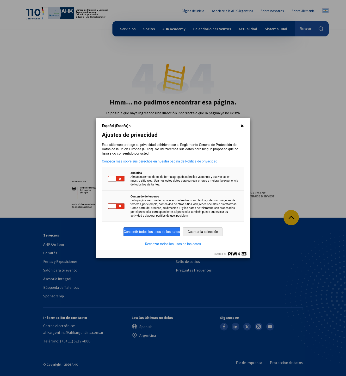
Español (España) (117, 126)
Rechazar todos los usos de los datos (173, 244)
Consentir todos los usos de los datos (152, 232)
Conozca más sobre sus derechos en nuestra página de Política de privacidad (159, 161)
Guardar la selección (203, 232)
